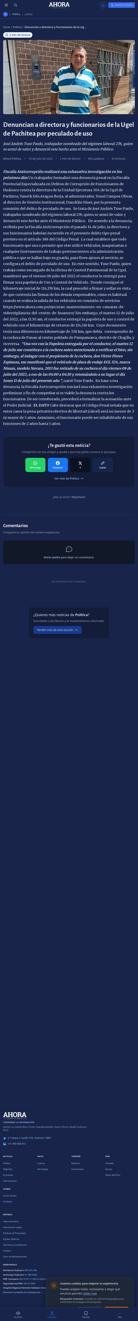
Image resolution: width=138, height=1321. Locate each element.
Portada (109, 1163)
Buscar (108, 1169)
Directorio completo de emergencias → (23, 1292)
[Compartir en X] (80, 465)
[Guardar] (86, 1315)
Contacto (7, 1201)
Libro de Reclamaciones (15, 1256)
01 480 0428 (31, 1274)
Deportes (7, 1169)
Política (16, 14)
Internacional (10, 1180)
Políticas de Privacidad (14, 1233)
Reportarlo (78, 497)
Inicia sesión (52, 557)
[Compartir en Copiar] (103, 465)
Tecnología (42, 1169)
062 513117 (25, 1278)
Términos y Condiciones (15, 1244)
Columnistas (77, 1169)
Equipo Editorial (11, 1238)
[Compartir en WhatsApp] (35, 465)
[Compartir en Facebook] (58, 465)
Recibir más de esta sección (57, 630)
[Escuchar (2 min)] (18, 1315)
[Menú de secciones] (6, 5)
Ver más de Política (69, 478)
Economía (8, 1174)
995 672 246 (31, 1270)
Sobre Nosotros (11, 1221)
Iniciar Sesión (10, 1195)
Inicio (6, 27)
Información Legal (12, 1227)
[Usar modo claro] (103, 5)
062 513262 (39, 1278)
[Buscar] (15, 5)
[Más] (119, 1315)
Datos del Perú (112, 1174)
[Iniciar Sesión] (121, 5)
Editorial (75, 1163)
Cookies (7, 1250)
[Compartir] (52, 1315)
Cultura (41, 1163)
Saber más (90, 1293)
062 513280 (29, 1283)
